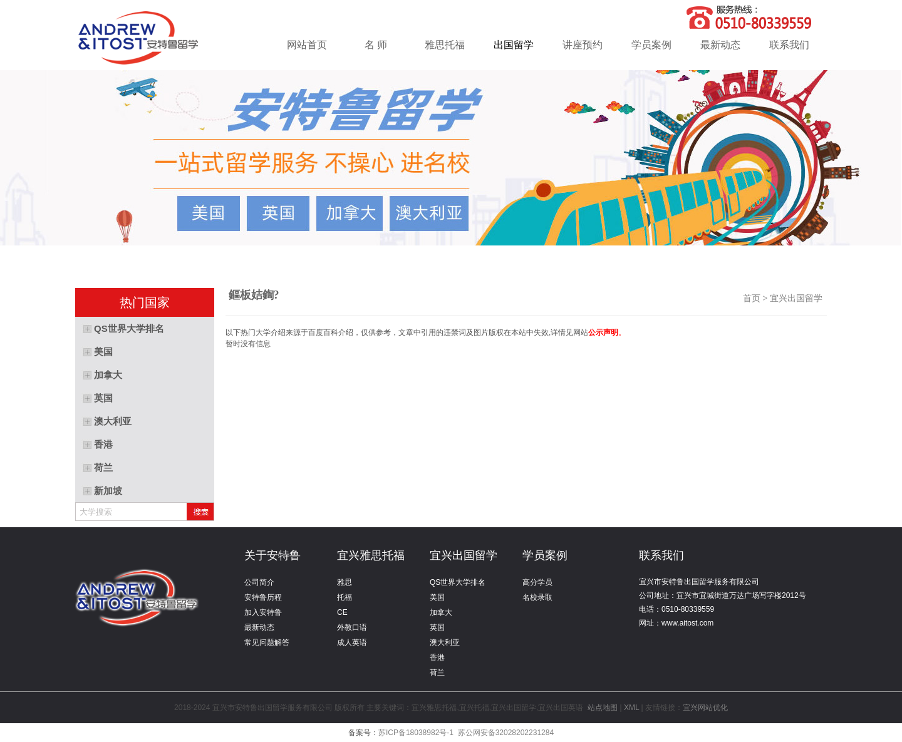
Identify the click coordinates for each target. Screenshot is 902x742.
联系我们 (789, 44)
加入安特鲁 (263, 612)
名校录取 (537, 597)
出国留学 (514, 44)
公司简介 (259, 582)
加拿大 (441, 612)
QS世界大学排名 (457, 582)
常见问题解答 (266, 642)
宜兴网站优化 (705, 707)
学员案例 (651, 44)
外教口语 (352, 627)
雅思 (344, 582)
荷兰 (437, 672)
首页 (751, 298)
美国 (437, 597)
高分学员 (537, 582)
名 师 (376, 44)
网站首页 (307, 44)
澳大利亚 (445, 642)
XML (631, 707)
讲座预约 (582, 44)
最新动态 (720, 44)
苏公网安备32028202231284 (506, 732)
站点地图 (603, 707)
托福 (344, 597)
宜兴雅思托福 (371, 555)
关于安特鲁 (272, 555)
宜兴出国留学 (798, 298)
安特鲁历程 (263, 597)
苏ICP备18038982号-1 (416, 732)
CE (342, 612)
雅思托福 (445, 44)
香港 (437, 657)
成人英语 (352, 642)
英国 (437, 627)
